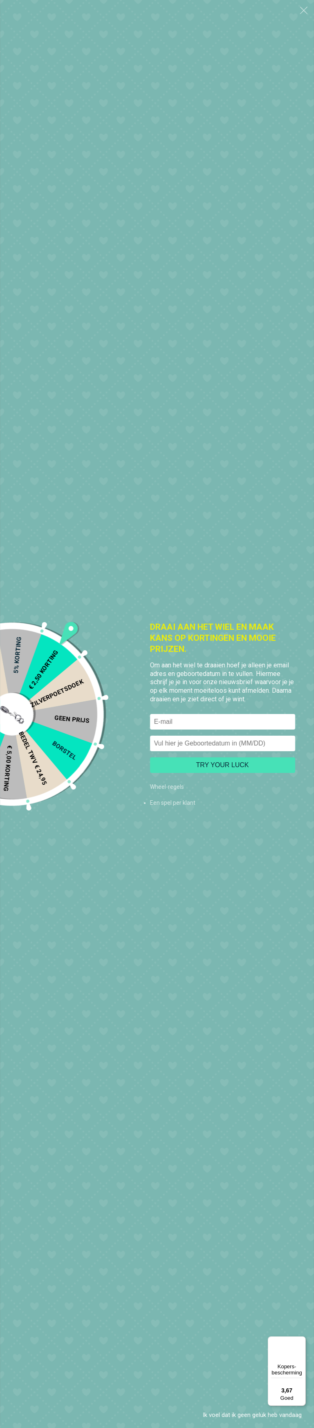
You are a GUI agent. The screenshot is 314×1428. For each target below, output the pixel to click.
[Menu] (301, 1341)
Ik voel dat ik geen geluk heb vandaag (252, 1415)
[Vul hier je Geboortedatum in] (222, 743)
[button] (304, 10)
